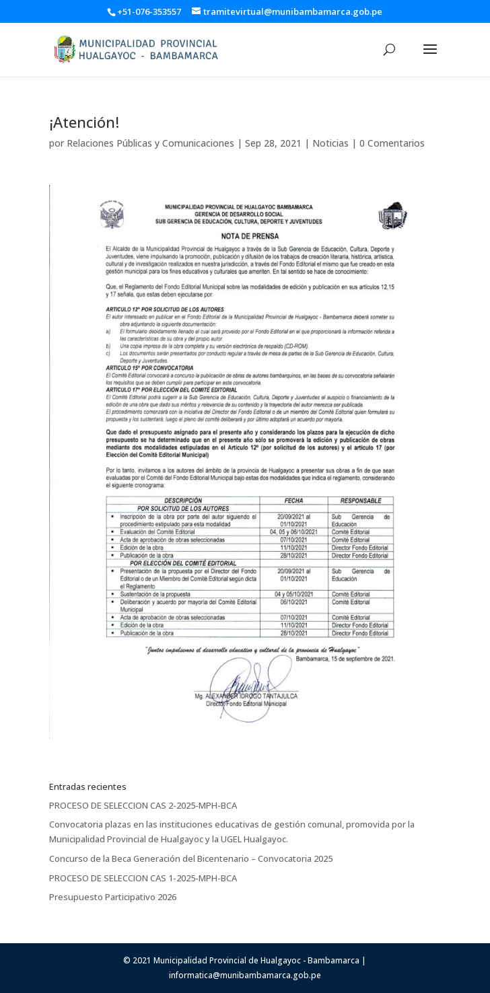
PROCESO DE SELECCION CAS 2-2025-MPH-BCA (143, 805)
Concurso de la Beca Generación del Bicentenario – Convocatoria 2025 (190, 858)
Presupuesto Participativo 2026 (112, 897)
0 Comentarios (392, 143)
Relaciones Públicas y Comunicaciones (150, 143)
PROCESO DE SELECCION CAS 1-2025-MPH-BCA (143, 878)
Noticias (330, 143)
